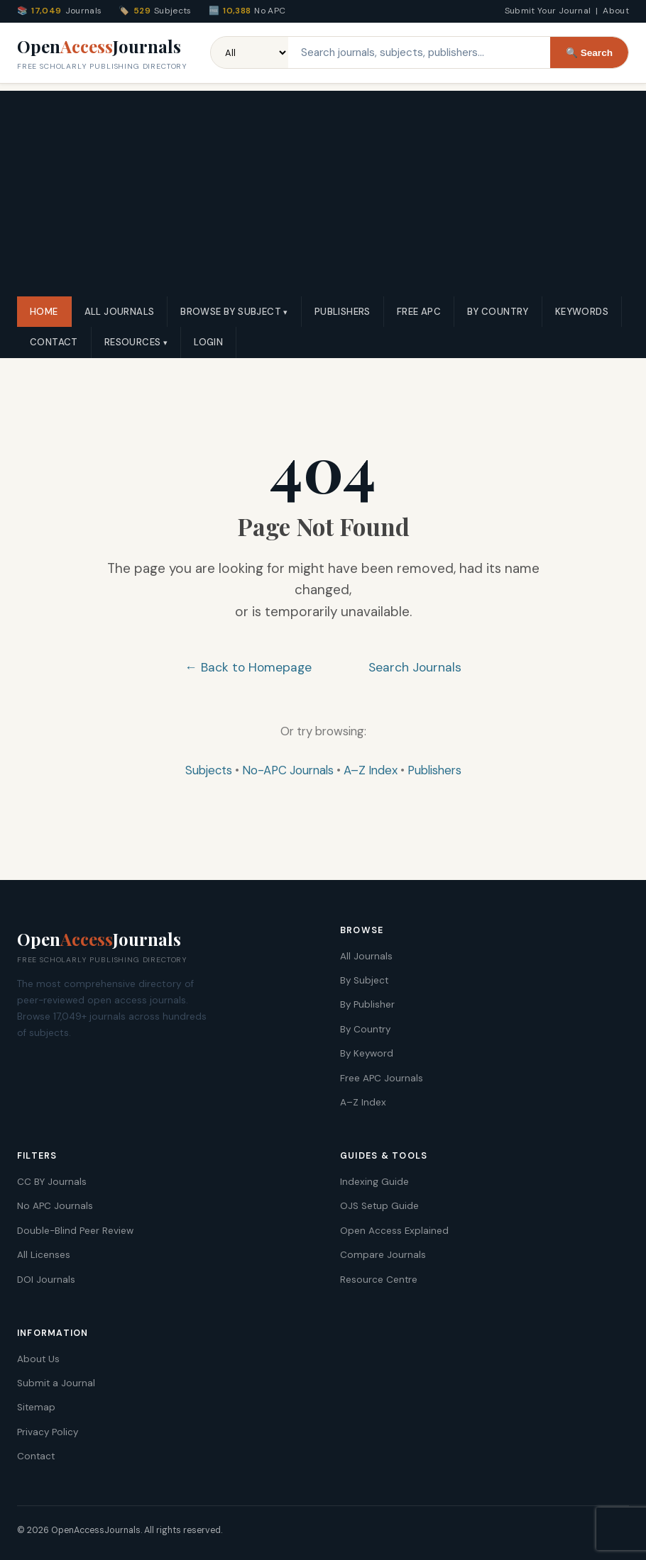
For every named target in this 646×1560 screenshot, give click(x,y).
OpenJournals (102, 54)
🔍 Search (589, 53)
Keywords (581, 312)
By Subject (364, 980)
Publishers (342, 312)
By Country (498, 312)
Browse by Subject (230, 312)
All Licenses (43, 1255)
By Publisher (367, 1004)
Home (44, 312)
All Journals (119, 312)
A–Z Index (371, 770)
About (616, 10)
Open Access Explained (394, 1231)
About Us (38, 1359)
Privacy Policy (47, 1432)
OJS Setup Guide (379, 1206)
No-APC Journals (288, 770)
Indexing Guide (374, 1182)
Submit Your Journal (548, 10)
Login (208, 342)
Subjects (208, 770)
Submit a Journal (56, 1383)
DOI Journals (46, 1280)
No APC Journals (55, 1206)
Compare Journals (383, 1255)
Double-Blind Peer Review (75, 1231)
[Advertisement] (323, 190)
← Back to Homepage (248, 667)
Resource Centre (378, 1280)
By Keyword (366, 1053)
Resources (132, 342)
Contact (54, 342)
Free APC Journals (381, 1078)
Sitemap (36, 1407)
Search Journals (414, 667)
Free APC (419, 312)
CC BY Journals (52, 1182)
